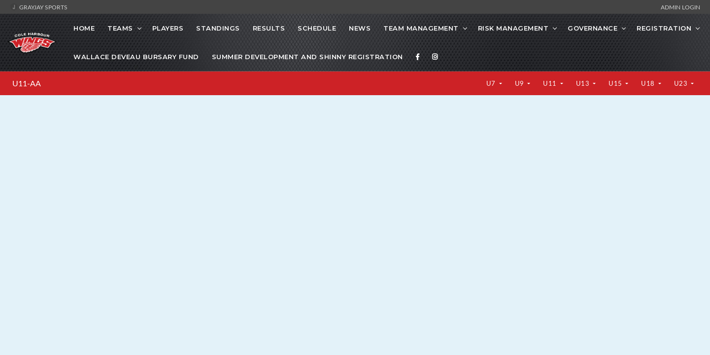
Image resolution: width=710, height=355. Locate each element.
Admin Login (680, 7)
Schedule (317, 28)
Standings (218, 28)
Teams (120, 28)
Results (269, 28)
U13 (583, 83)
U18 (648, 83)
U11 (550, 83)
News (360, 28)
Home (84, 28)
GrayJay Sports (39, 7)
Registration (664, 28)
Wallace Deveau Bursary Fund (136, 57)
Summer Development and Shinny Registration (307, 57)
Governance (592, 28)
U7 (492, 83)
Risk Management (513, 28)
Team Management (421, 28)
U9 (520, 83)
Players (168, 28)
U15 (616, 83)
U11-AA (26, 83)
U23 (681, 83)
